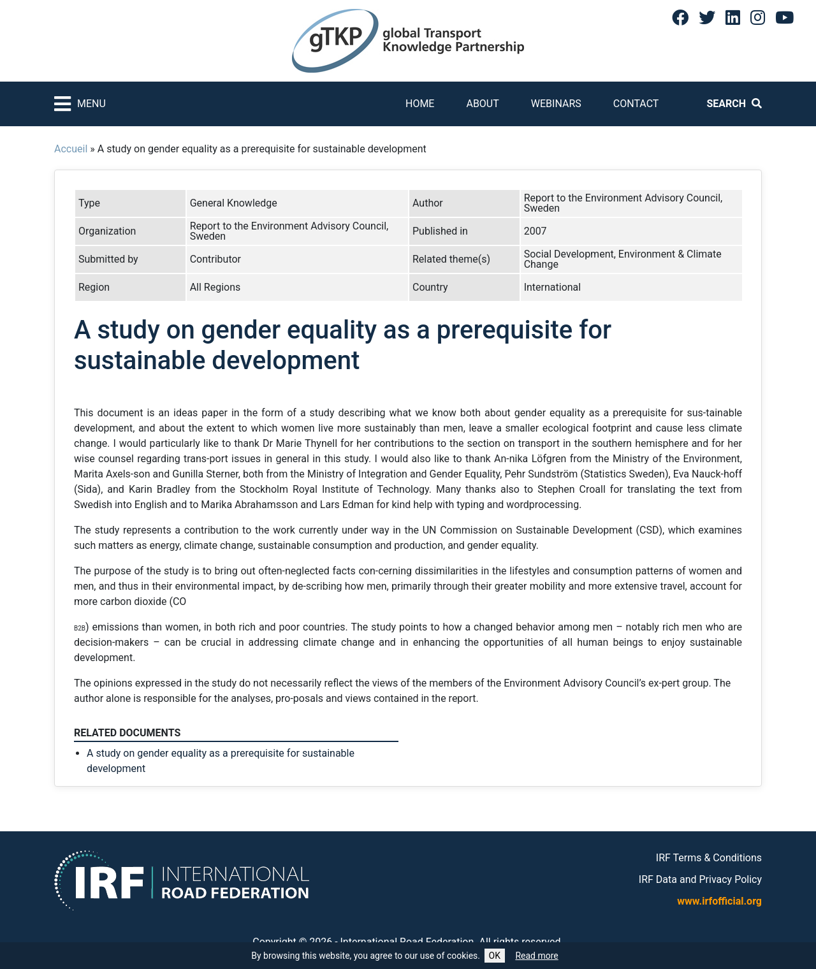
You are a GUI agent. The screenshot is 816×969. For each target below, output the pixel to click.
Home (419, 104)
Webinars (556, 104)
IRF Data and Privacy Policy (700, 879)
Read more (536, 956)
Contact (636, 104)
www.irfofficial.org (719, 901)
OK (494, 956)
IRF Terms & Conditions (709, 858)
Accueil (70, 149)
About (482, 104)
